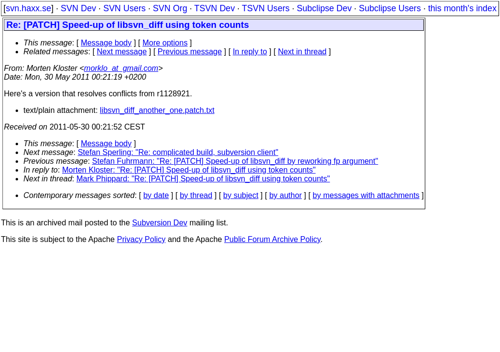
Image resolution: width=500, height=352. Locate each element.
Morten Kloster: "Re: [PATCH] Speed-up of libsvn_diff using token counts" (188, 170)
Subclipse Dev (324, 8)
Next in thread (302, 51)
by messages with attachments (365, 195)
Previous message (190, 51)
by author (285, 195)
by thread (196, 195)
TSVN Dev (214, 8)
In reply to (250, 51)
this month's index (462, 8)
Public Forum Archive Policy (272, 239)
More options (165, 43)
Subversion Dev (160, 223)
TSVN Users (266, 8)
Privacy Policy (141, 239)
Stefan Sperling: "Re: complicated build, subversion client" (178, 152)
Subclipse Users (390, 8)
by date (155, 195)
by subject (240, 195)
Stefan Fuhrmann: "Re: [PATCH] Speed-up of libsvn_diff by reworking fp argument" (235, 161)
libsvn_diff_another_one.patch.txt (157, 110)
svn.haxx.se (28, 8)
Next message (121, 51)
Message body (106, 43)
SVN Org (170, 8)
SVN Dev (78, 8)
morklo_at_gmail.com (121, 68)
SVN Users (124, 8)
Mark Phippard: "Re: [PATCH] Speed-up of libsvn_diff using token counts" (203, 179)
